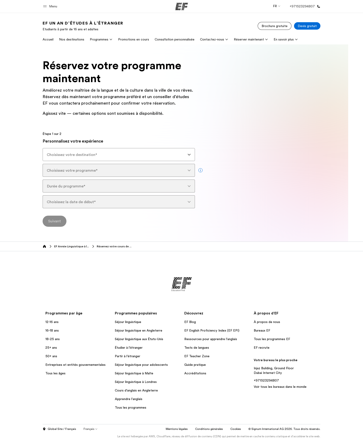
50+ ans (51, 356)
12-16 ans (52, 322)
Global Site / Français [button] (59, 429)
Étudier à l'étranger (129, 347)
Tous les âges (55, 373)
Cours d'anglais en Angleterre (136, 390)
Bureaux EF (262, 330)
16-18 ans (52, 330)
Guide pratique (195, 364)
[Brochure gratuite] (274, 26)
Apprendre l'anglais (128, 399)
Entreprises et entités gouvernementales (75, 364)
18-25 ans (52, 339)
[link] (83, 25)
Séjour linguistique (128, 322)
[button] (51, 6)
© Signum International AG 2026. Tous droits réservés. (284, 429)
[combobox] (119, 154)
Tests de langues (196, 347)
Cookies (235, 429)
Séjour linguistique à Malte (134, 373)
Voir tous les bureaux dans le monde (280, 386)
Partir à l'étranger (127, 356)
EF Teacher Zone (197, 356)
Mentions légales (177, 429)
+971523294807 (266, 380)
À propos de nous (267, 322)
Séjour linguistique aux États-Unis (139, 339)
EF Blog (190, 322)
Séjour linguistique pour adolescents (141, 364)
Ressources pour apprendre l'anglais (210, 339)
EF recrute (261, 347)
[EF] (181, 6)
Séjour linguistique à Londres (136, 382)
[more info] (200, 170)
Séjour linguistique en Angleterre (138, 330)
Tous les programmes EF (272, 339)
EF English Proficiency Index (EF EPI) (211, 330)
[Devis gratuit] (307, 26)
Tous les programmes (130, 407)
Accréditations (195, 373)
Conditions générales (209, 429)
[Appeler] (304, 6)
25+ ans (51, 347)
